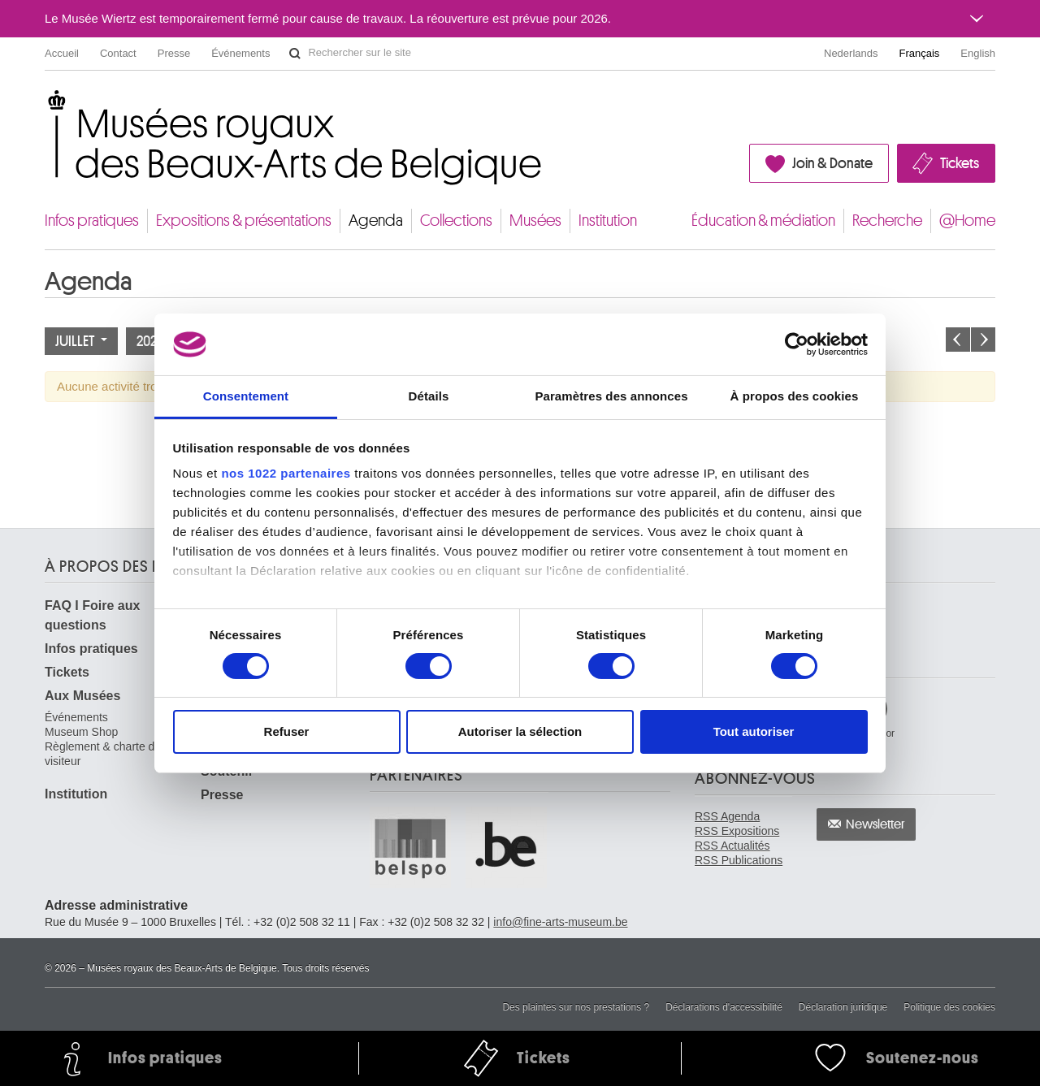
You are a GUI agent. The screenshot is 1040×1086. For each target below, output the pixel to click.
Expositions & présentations (244, 220)
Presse (174, 53)
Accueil (62, 53)
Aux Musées (82, 696)
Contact (118, 53)
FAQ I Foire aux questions (92, 615)
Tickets (959, 163)
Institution (607, 220)
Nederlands (851, 53)
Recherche (887, 220)
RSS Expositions (737, 830)
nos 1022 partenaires (285, 473)
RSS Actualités (732, 845)
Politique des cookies (949, 1007)
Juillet (81, 341)
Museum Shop (81, 731)
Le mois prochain (983, 339)
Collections (456, 220)
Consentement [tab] (245, 396)
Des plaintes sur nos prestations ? (575, 1007)
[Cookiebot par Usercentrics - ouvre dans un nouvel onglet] (797, 344)
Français (919, 53)
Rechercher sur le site (295, 53)
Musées (535, 220)
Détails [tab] (429, 396)
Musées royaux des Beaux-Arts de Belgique (46, 105)
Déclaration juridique (843, 1007)
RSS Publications (738, 860)
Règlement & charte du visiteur (103, 754)
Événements (240, 53)
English (977, 53)
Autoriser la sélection (520, 731)
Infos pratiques (92, 220)
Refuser (287, 731)
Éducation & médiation (763, 220)
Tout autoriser (754, 731)
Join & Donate (832, 163)
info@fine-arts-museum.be (560, 921)
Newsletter (875, 824)
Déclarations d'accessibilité (723, 1007)
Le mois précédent (958, 339)
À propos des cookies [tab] (794, 396)
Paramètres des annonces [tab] (611, 396)
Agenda (376, 220)
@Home (967, 220)
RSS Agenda (727, 816)
